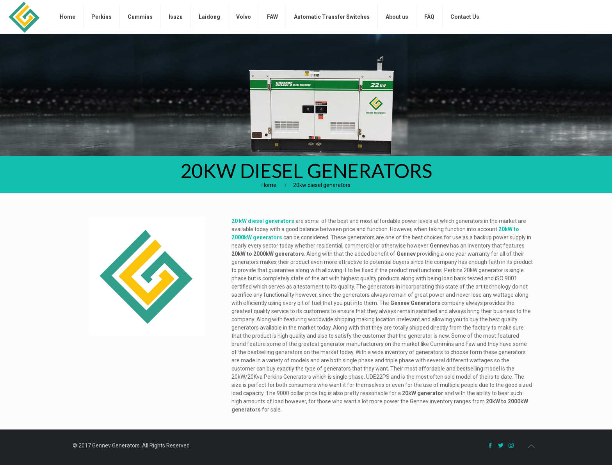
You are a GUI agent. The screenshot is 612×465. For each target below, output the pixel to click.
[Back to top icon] (531, 446)
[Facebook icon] (490, 445)
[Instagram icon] (511, 445)
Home (269, 185)
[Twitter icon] (500, 445)
